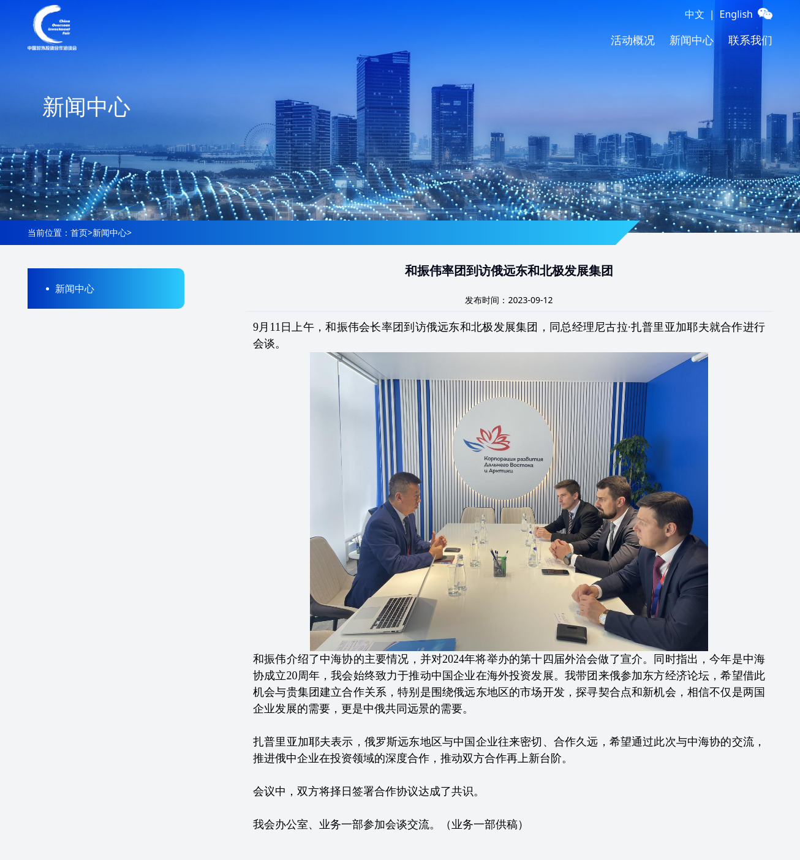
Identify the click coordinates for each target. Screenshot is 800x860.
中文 (694, 14)
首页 (79, 232)
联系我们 (750, 39)
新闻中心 (692, 39)
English (736, 14)
